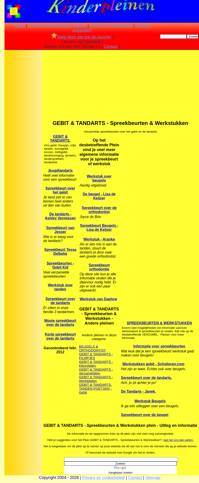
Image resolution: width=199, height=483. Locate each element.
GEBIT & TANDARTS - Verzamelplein (96, 371)
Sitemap (152, 477)
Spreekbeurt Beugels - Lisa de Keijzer (99, 227)
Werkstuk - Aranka (99, 239)
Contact (111, 46)
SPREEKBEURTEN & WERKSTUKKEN (159, 323)
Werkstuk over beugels (99, 178)
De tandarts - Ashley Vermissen (60, 216)
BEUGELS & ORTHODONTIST (92, 348)
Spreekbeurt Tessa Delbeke (60, 252)
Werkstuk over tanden (60, 287)
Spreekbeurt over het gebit (60, 190)
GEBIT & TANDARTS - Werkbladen (96, 379)
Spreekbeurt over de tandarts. (146, 378)
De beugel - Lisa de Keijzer (99, 196)
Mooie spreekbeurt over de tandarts (60, 323)
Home (19, 25)
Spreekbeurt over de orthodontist (99, 210)
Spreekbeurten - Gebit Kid (60, 265)
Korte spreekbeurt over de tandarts (60, 336)
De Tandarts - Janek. (138, 391)
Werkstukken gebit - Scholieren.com (153, 364)
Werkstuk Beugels (149, 401)
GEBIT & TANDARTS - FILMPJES (96, 356)
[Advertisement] (23, 121)
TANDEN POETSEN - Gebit (95, 390)
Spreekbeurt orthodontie (99, 267)
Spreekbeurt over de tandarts (60, 301)
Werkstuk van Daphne (98, 299)
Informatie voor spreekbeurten (159, 346)
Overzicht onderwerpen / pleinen (57, 25)
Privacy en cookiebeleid (111, 25)
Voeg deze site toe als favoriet (81, 37)
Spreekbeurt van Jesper (60, 230)
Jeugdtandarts (60, 170)
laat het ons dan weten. (178, 440)
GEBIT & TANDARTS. (60, 138)
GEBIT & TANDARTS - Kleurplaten (96, 363)
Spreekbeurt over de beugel (144, 415)
